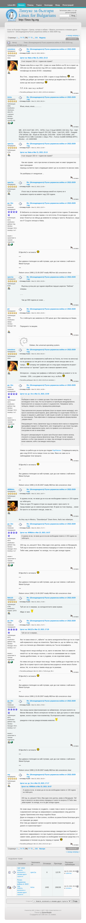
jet (9, 309)
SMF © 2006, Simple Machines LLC (51, 910)
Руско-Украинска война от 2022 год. (23, 883)
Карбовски (57, 450)
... (19, 38)
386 (36, 38)
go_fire (10, 203)
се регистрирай (71, 11)
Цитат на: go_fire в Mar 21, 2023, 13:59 (34, 394)
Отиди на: (29, 901)
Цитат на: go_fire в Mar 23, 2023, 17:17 (34, 783)
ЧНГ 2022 (21, 868)
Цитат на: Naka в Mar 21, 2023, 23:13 (34, 58)
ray (9, 774)
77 (29, 38)
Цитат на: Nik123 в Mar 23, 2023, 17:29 (34, 629)
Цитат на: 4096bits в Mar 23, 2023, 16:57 (35, 532)
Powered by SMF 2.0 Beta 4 (32, 910)
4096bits (11, 489)
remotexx (11, 49)
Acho (10, 97)
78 (31, 38)
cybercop (69, 873)
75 (23, 38)
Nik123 (10, 598)
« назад (69, 35)
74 (21, 38)
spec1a (10, 144)
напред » (76, 35)
